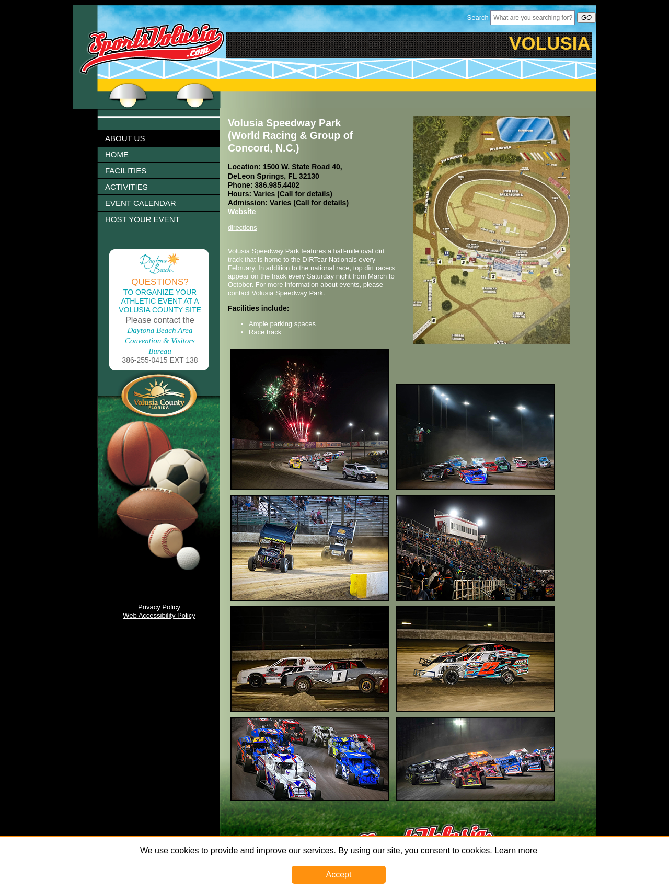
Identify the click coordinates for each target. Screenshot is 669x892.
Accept (339, 874)
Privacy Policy (159, 607)
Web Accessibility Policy (159, 615)
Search (478, 17)
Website (242, 211)
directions (242, 227)
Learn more (515, 850)
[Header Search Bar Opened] (532, 17)
